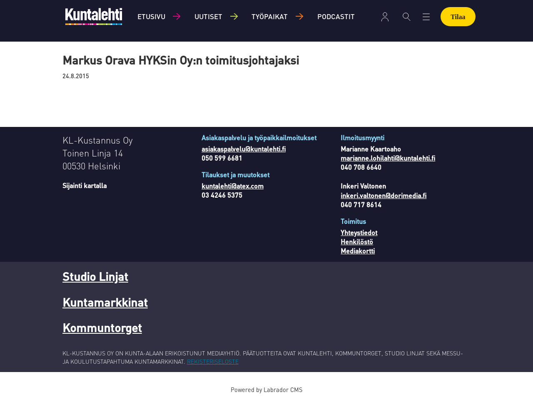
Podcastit (336, 16)
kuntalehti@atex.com (233, 185)
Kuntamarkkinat (105, 302)
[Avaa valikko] (426, 16)
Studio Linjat (95, 276)
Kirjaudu (385, 17)
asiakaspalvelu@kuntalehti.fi (244, 148)
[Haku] (406, 16)
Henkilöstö (357, 241)
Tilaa (458, 16)
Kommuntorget (102, 327)
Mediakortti (358, 250)
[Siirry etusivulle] (94, 16)
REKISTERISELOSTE (213, 361)
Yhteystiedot (359, 232)
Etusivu (151, 16)
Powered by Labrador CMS (266, 389)
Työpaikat (270, 16)
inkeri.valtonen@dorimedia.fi (383, 195)
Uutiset (208, 16)
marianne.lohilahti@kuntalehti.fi (388, 158)
